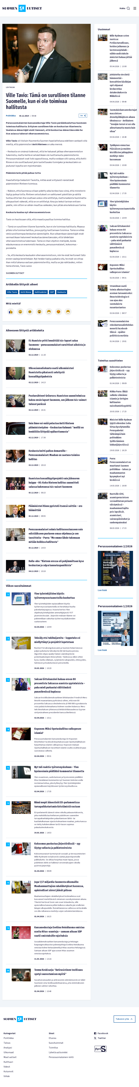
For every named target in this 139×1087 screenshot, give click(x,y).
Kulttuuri (8, 1062)
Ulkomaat (9, 1052)
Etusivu (52, 1038)
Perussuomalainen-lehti (61, 1057)
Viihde (7, 1076)
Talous (7, 1043)
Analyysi (8, 1047)
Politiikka (11, 115)
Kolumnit (8, 1071)
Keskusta (61, 292)
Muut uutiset (10, 1057)
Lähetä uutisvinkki (58, 1052)
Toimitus (53, 1047)
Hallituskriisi (41, 292)
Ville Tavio (12, 292)
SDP (52, 292)
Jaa (83, 115)
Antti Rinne (26, 292)
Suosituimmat (56, 1043)
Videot (7, 1066)
